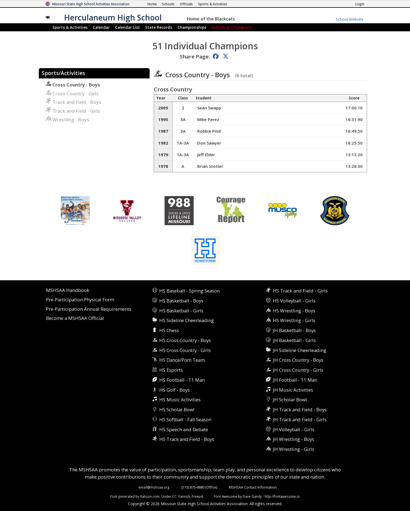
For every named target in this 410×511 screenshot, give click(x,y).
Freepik (197, 496)
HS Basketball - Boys (181, 300)
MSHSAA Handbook (67, 290)
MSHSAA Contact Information (253, 487)
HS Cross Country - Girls (185, 350)
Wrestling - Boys (67, 119)
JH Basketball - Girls (294, 340)
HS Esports (171, 370)
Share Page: (195, 56)
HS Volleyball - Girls (294, 300)
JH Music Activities (293, 390)
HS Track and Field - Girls (300, 290)
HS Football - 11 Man (182, 380)
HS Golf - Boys (174, 390)
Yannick (184, 496)
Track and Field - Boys (73, 102)
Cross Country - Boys (72, 84)
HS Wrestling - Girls (294, 320)
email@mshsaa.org (154, 487)
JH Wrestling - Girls (293, 449)
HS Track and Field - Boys (186, 439)
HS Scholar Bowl (176, 409)
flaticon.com (150, 496)
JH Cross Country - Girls (298, 370)
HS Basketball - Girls (181, 310)
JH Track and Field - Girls (300, 419)
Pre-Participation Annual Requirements (88, 309)
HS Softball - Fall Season (185, 419)
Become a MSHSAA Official (75, 318)
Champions (231, 27)
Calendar (101, 27)
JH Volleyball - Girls (293, 429)
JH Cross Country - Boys (298, 360)
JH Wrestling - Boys (293, 439)
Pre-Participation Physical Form (80, 299)
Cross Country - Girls (72, 93)
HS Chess (169, 330)
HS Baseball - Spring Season (189, 290)
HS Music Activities (180, 399)
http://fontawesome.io (282, 496)
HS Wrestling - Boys (294, 310)
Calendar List (127, 27)
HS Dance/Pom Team (182, 360)
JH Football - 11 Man (295, 380)
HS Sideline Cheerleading (186, 320)
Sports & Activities (70, 27)
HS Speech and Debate (183, 429)
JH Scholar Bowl (290, 399)
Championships (192, 27)
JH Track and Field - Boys (300, 409)
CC (174, 496)
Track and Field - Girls (72, 111)
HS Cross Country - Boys (185, 340)
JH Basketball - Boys (294, 330)
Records (158, 27)
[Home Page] (152, 4)
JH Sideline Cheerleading (299, 350)
